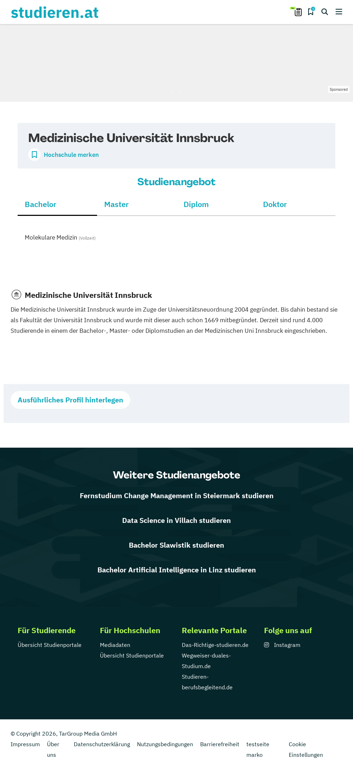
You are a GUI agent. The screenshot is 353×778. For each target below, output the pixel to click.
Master (116, 204)
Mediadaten (115, 644)
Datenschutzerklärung (102, 744)
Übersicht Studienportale (50, 644)
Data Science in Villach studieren (176, 520)
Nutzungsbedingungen (165, 744)
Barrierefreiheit (219, 744)
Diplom (196, 204)
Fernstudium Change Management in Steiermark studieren (177, 495)
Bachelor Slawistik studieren (176, 545)
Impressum (25, 744)
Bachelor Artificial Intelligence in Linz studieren (176, 569)
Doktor (275, 204)
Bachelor (40, 204)
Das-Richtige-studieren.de (215, 644)
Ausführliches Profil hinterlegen (70, 400)
